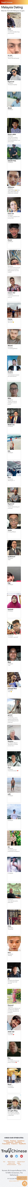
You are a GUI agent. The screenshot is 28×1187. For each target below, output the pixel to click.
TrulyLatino (14, 1143)
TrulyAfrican (20, 1141)
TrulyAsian (13, 1141)
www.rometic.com (14, 1181)
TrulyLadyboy (6, 1143)
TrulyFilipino (18, 1142)
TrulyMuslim (22, 1143)
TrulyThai (6, 1141)
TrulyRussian (9, 1142)
